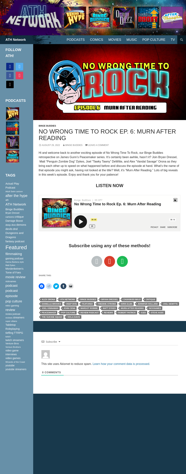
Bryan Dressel (109, 299)
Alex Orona (48, 299)
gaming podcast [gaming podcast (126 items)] (14, 258)
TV (173, 40)
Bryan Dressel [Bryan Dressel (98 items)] (12, 213)
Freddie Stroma (107, 304)
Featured (87, 304)
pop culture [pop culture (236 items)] (13, 301)
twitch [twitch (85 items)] (8, 337)
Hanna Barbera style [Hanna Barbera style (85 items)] (14, 262)
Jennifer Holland (147, 304)
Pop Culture (153, 40)
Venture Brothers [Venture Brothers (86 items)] (13, 347)
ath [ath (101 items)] (7, 200)
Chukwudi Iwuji (132, 299)
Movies (114, 40)
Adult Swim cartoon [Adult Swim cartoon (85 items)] (14, 191)
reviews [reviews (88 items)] (8, 318)
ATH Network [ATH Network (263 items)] (15, 204)
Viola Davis (73, 317)
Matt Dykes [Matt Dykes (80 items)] (10, 265)
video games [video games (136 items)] (12, 358)
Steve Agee (157, 313)
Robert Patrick (127, 313)
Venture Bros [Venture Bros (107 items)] (12, 343)
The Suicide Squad (52, 317)
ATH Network (15, 40)
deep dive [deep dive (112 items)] (10, 225)
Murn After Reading (132, 308)
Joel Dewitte (170, 304)
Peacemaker (49, 313)
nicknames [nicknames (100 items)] (10, 281)
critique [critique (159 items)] (19, 216)
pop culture (68, 313)
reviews (108, 313)
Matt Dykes (109, 308)
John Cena (69, 308)
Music (132, 40)
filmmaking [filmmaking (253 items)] (13, 254)
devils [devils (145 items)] (8, 229)
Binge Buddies (47, 126)
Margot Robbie (89, 308)
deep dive (71, 304)
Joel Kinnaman (50, 308)
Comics (96, 40)
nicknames (155, 308)
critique (150, 299)
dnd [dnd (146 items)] (15, 228)
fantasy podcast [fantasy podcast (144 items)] (14, 241)
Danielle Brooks (51, 304)
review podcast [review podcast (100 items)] (12, 314)
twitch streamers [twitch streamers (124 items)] (14, 340)
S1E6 (143, 313)
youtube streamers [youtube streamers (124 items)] (15, 369)
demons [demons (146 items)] (21, 224)
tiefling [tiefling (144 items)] (9, 332)
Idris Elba (126, 304)
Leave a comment (98, 145)
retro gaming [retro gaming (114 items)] (12, 305)
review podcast (89, 313)
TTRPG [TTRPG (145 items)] (18, 332)
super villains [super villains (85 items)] (11, 321)
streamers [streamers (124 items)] (18, 317)
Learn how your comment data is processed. (121, 363)
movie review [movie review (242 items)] (15, 277)
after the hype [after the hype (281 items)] (16, 196)
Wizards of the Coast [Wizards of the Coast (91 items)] (15, 362)
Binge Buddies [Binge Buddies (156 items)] (14, 209)
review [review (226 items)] (10, 310)
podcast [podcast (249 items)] (11, 285)
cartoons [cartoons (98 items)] (9, 217)
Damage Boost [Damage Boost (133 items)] (14, 220)
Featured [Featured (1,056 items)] (16, 247)
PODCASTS (76, 40)
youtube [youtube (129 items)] (10, 365)
